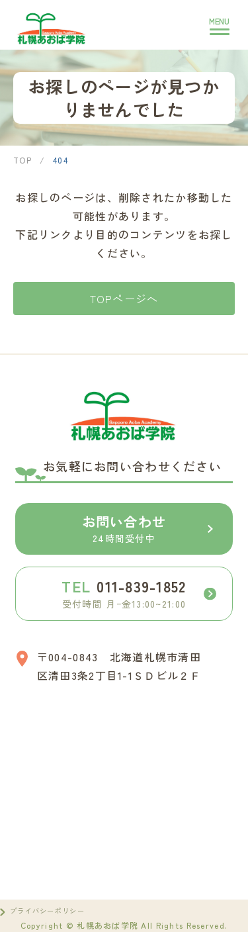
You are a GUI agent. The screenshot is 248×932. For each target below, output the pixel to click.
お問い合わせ (149, 528)
